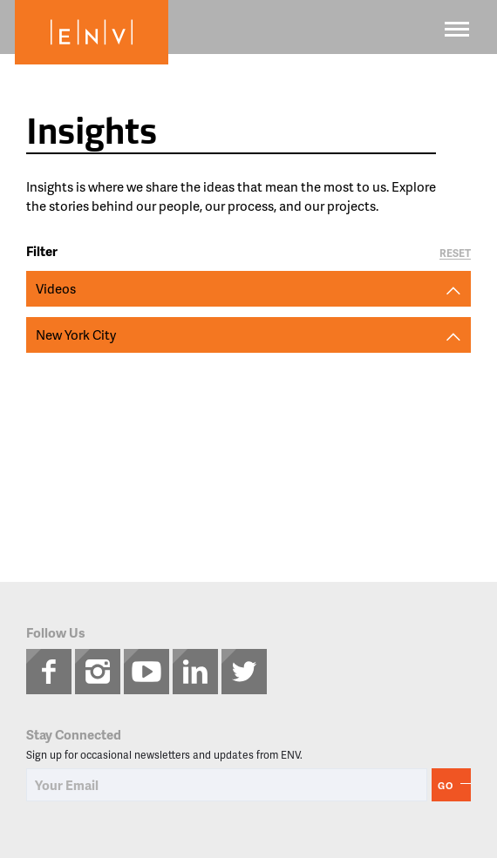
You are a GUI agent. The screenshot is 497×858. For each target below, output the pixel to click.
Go (445, 785)
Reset (455, 254)
